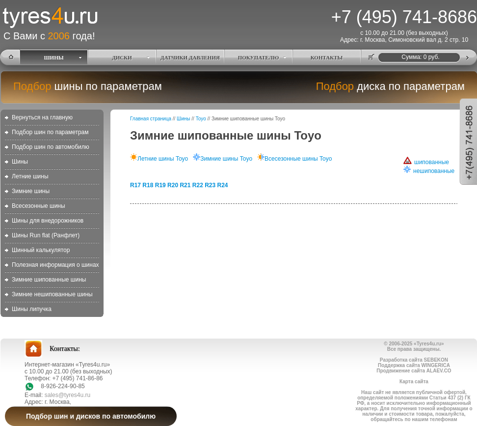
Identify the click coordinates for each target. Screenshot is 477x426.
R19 (160, 185)
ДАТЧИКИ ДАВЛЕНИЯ (190, 57)
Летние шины (30, 176)
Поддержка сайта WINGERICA (414, 365)
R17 (135, 185)
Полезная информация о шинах (55, 264)
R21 (185, 185)
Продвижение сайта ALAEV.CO (413, 370)
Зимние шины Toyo (222, 158)
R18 (147, 185)
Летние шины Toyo (159, 158)
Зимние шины (31, 191)
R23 (210, 185)
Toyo (201, 118)
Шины (20, 161)
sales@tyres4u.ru (68, 395)
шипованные (426, 162)
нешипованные (428, 171)
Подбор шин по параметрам (50, 132)
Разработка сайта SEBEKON (414, 360)
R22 (197, 185)
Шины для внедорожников (47, 220)
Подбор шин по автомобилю (50, 146)
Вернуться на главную (42, 117)
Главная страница (150, 118)
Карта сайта (413, 381)
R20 (172, 185)
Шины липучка (32, 309)
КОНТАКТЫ (327, 57)
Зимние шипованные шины (49, 279)
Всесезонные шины (38, 205)
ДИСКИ (122, 57)
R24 (222, 185)
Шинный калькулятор (41, 250)
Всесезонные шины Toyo (294, 158)
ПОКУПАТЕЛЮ (258, 57)
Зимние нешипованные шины (52, 294)
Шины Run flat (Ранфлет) (46, 235)
